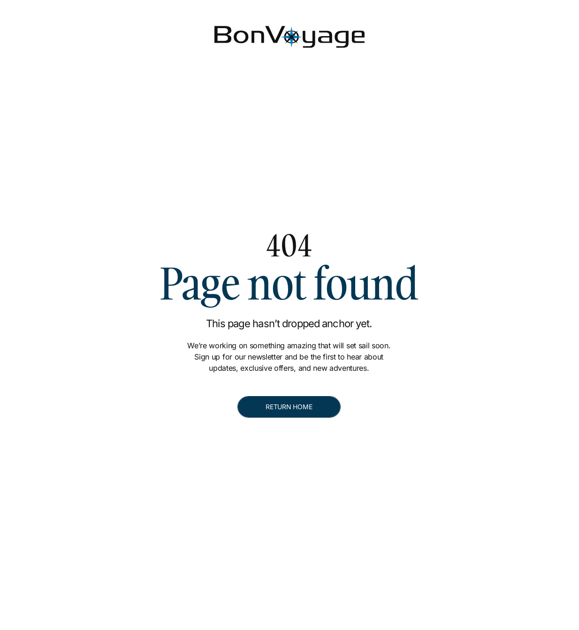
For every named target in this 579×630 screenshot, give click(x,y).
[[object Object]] (456, 7)
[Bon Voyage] (56, 31)
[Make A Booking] (517, 32)
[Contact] (435, 32)
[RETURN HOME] (289, 407)
